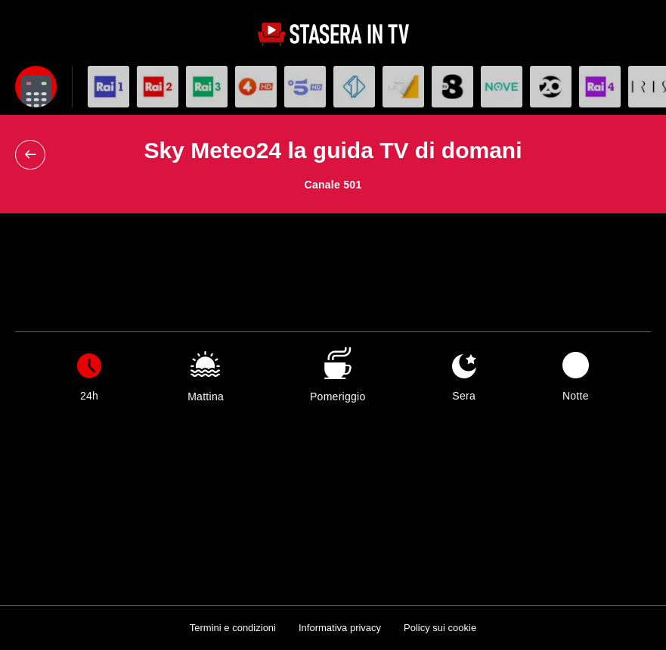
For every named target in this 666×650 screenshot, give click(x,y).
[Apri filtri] (36, 86)
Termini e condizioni (233, 627)
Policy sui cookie (440, 627)
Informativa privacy (340, 627)
